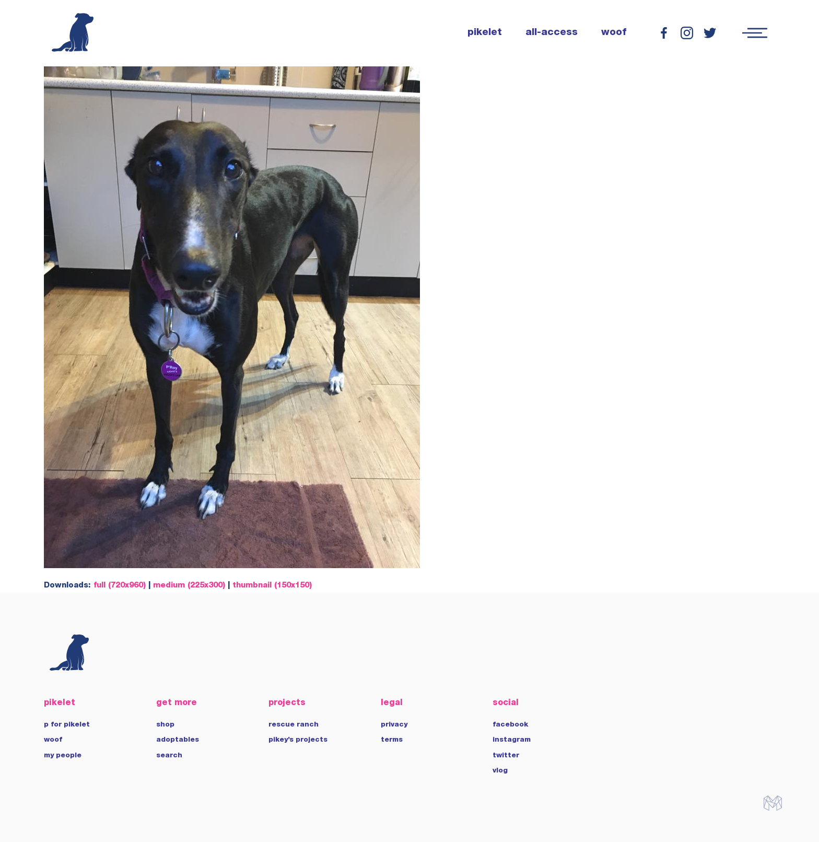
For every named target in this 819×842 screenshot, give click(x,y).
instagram (512, 740)
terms (392, 740)
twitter (506, 755)
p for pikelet (67, 725)
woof (613, 33)
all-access (551, 33)
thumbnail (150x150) (272, 586)
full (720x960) (119, 586)
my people (62, 755)
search (169, 755)
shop (165, 725)
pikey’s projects (297, 740)
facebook (510, 725)
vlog (500, 771)
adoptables (177, 740)
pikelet (484, 33)
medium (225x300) (189, 586)
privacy (394, 725)
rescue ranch (293, 725)
